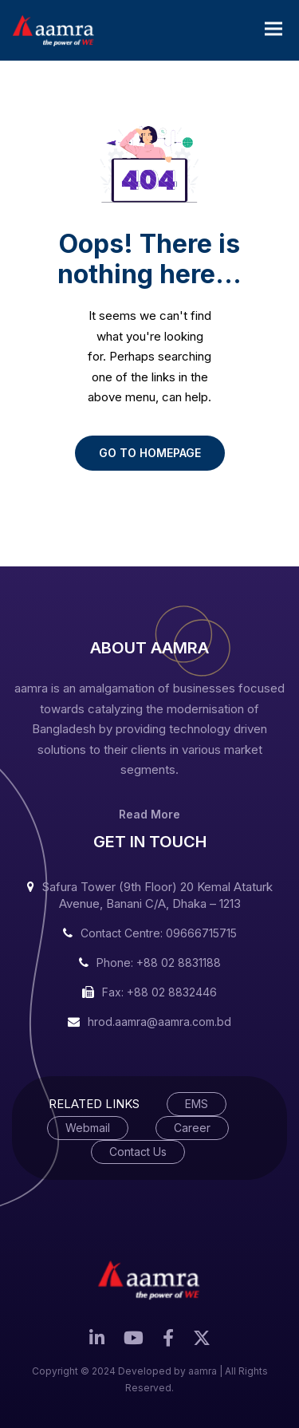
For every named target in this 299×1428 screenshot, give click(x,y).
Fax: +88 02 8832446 (159, 992)
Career (192, 1127)
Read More (149, 814)
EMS (196, 1103)
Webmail (87, 1127)
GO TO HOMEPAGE (150, 453)
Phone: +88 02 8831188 (158, 962)
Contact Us (138, 1151)
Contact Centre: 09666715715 (159, 933)
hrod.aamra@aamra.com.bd (159, 1021)
